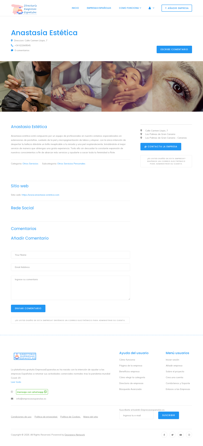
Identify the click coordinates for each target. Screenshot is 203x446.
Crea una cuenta (174, 377)
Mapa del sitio (90, 416)
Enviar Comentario (28, 308)
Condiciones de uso (21, 416)
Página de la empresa (130, 365)
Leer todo (16, 382)
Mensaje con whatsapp (32, 391)
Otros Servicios (30, 163)
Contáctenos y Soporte (178, 383)
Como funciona (129, 8)
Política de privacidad (46, 416)
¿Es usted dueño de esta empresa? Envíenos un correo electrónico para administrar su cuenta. (70, 320)
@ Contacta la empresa (160, 146)
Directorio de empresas (131, 383)
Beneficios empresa (129, 371)
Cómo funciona (127, 359)
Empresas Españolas (99, 8)
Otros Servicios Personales (71, 163)
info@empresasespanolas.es (31, 398)
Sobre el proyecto (175, 371)
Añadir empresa (174, 365)
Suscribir (168, 415)
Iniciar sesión (172, 359)
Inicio (75, 8)
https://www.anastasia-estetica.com (40, 194)
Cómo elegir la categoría (132, 377)
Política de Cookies (70, 416)
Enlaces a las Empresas (178, 389)
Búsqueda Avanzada (130, 389)
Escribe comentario (174, 49)
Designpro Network (75, 434)
